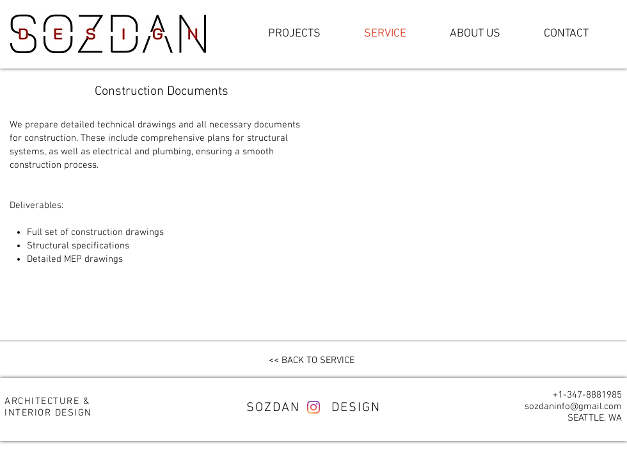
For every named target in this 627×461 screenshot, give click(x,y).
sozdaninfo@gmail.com (573, 406)
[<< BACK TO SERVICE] (311, 360)
